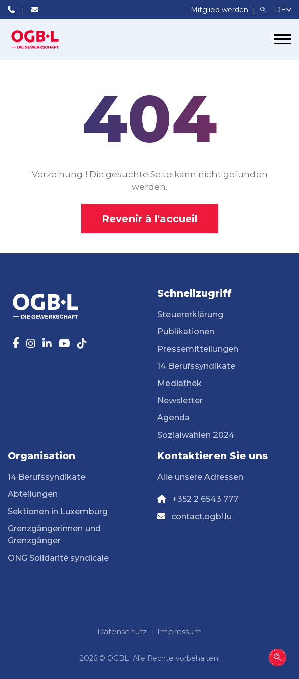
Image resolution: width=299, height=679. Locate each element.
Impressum (179, 631)
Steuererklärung (190, 314)
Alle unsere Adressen (200, 477)
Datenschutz (122, 631)
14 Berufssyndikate (196, 366)
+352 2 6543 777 (205, 499)
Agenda (173, 417)
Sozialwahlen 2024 (195, 435)
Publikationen (186, 331)
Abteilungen (33, 494)
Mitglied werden (220, 9)
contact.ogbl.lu (201, 516)
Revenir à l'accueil (150, 219)
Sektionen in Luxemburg (58, 511)
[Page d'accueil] (45, 39)
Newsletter (180, 400)
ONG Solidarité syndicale (58, 558)
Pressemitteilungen (197, 349)
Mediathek (179, 383)
